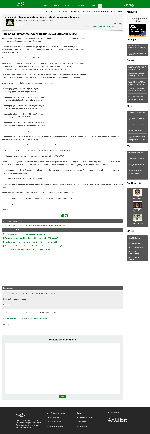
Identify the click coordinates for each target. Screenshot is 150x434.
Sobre (92, 6)
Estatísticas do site (53, 417)
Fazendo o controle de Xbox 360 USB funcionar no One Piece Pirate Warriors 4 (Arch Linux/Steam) (137, 138)
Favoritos (95, 26)
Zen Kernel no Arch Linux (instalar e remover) (136, 125)
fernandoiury (31, 313)
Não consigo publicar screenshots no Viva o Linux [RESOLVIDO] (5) (136, 171)
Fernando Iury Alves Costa (34, 20)
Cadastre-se (115, 6)
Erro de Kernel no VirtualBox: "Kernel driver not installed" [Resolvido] (30, 238)
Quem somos (81, 422)
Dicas (52, 11)
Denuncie (87, 26)
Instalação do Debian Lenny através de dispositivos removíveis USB (30, 242)
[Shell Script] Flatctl (134, 243)
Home (46, 11)
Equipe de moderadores (54, 422)
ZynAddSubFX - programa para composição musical (24, 234)
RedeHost (137, 21)
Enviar (81, 6)
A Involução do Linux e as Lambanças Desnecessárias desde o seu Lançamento (136, 82)
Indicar (102, 26)
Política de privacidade (84, 417)
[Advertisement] (105, 52)
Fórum (56, 6)
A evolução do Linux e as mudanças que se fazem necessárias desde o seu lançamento (136, 98)
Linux (58, 11)
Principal (44, 6)
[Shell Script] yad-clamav (135, 247)
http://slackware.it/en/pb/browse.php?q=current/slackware (25, 318)
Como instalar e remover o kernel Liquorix (136, 131)
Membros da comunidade (55, 426)
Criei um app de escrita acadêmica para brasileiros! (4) (136, 47)
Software (65, 11)
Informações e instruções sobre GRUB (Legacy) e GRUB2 (26, 250)
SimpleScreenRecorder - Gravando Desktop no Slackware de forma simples (33, 246)
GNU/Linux (69, 6)
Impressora (110, 26)
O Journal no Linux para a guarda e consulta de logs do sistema (137, 90)
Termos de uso (82, 426)
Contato (79, 413)
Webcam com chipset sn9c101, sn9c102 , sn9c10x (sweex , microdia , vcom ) (34, 226)
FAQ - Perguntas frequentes (56, 413)
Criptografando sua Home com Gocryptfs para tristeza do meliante (136, 75)
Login (107, 6)
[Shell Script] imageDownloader (133, 252)
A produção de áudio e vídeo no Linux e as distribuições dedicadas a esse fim (137, 67)
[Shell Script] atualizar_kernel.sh (134, 237)
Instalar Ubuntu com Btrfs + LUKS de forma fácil (136, 113)
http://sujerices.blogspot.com (13, 69)
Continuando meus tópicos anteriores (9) (136, 153)
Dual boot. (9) (132, 178)
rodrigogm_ (30, 293)
